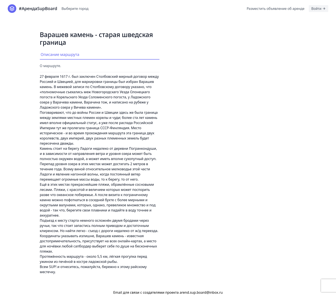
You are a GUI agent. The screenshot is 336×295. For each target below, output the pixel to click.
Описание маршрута (60, 54)
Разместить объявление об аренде (275, 8)
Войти (318, 8)
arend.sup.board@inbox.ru (201, 292)
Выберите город (75, 8)
